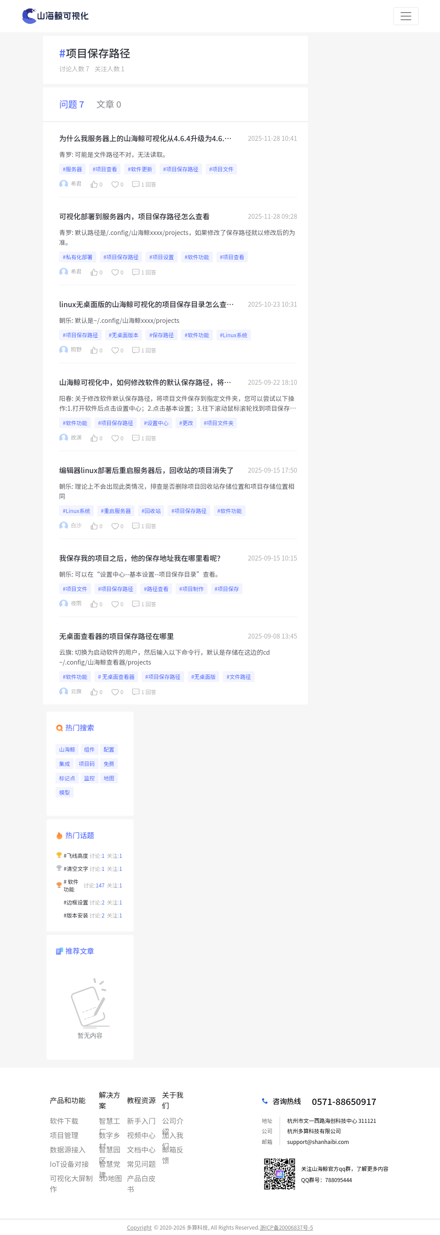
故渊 (70, 438)
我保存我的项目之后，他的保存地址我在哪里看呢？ (141, 557)
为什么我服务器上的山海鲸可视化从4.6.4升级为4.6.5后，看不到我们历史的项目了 (144, 138)
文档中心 (141, 1149)
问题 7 (71, 103)
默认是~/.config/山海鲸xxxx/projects (127, 320)
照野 (70, 350)
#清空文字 (76, 868)
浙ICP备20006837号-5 (286, 1227)
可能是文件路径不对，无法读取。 (122, 154)
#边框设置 (76, 902)
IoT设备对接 (69, 1163)
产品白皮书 (141, 1178)
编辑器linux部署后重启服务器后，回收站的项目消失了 (146, 470)
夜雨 (70, 604)
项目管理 (64, 1135)
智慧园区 (110, 1149)
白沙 (70, 526)
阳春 (65, 398)
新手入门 (141, 1120)
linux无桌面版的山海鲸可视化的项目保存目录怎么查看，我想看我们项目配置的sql (143, 304)
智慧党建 (110, 1163)
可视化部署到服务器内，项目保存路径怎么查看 (134, 216)
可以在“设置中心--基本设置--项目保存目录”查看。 (148, 574)
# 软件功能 (71, 885)
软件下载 (64, 1120)
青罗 (65, 154)
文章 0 (108, 103)
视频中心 (141, 1135)
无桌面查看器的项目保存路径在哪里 (116, 636)
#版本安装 (76, 915)
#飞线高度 (76, 855)
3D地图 (110, 1178)
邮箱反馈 (172, 1149)
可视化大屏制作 (71, 1178)
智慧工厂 (110, 1120)
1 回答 (143, 184)
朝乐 (65, 320)
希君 (70, 184)
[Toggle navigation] (405, 16)
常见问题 (141, 1163)
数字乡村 (110, 1135)
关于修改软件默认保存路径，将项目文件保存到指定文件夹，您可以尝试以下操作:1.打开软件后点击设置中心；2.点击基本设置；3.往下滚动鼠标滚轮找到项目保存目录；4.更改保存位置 (177, 408)
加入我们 (172, 1135)
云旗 (65, 652)
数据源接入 (68, 1149)
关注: (114, 855)
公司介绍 (172, 1120)
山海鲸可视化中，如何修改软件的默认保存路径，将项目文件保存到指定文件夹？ (145, 382)
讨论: (97, 855)
